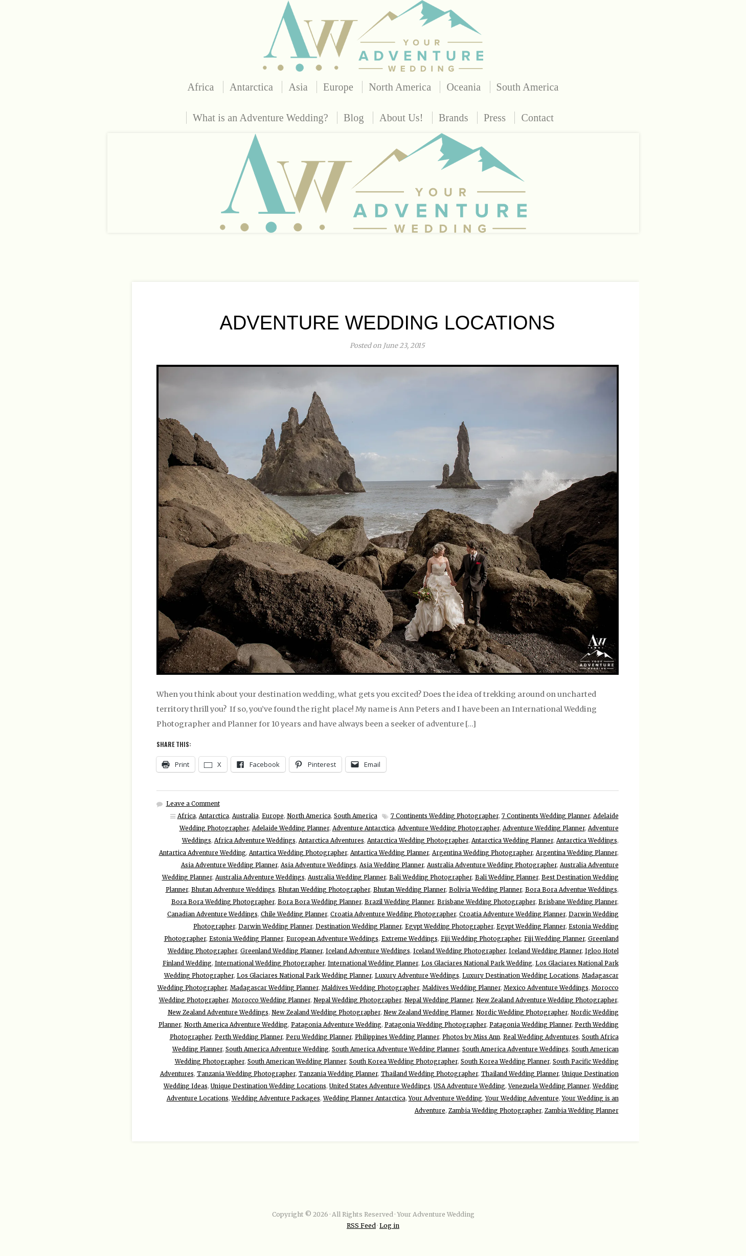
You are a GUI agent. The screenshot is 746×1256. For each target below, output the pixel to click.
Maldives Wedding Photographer (370, 987)
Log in (389, 1225)
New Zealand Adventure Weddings (218, 1012)
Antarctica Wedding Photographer (417, 840)
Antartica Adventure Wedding (202, 852)
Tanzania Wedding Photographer (246, 1073)
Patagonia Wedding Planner (530, 1024)
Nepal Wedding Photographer (357, 1000)
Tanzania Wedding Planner (338, 1073)
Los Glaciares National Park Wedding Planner (304, 975)
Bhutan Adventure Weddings (233, 889)
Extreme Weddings (409, 938)
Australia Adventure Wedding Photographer (492, 865)
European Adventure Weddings (332, 938)
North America (400, 87)
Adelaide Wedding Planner (290, 828)
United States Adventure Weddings (380, 1086)
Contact (537, 117)
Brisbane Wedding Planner (577, 902)
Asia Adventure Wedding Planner (229, 865)
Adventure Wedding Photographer (449, 828)
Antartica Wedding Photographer (298, 852)
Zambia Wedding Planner (582, 1110)
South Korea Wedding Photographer (403, 1061)
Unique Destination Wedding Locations (268, 1086)
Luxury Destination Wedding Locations (520, 975)
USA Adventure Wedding (469, 1086)
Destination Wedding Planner (358, 926)
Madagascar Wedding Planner (274, 987)
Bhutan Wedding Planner (409, 889)
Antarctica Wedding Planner (512, 840)
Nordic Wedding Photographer (522, 1012)
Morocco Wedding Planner (271, 1000)
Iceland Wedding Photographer (459, 951)
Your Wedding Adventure (522, 1098)
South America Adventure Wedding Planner (395, 1049)
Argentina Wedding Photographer (482, 852)
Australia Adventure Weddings (260, 877)
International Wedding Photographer (270, 963)
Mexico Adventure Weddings (546, 987)
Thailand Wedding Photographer (429, 1073)
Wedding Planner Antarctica (364, 1098)
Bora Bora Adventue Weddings (571, 889)
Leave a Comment (193, 803)
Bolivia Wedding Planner (485, 889)
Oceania (463, 87)
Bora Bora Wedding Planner (319, 902)
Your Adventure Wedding (445, 1098)
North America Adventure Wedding (236, 1024)
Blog (354, 117)
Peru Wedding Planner (319, 1037)
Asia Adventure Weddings (318, 865)
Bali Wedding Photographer (430, 877)
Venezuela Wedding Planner (549, 1086)
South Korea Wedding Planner (505, 1061)
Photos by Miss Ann (471, 1037)
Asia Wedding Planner (391, 865)
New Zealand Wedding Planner (428, 1012)
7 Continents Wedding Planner (546, 816)
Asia (297, 87)
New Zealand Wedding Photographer (326, 1012)
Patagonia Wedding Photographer (435, 1024)
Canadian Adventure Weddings (212, 914)
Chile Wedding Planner (294, 914)
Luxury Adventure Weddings (417, 975)
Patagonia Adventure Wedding (336, 1024)
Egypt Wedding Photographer (449, 926)
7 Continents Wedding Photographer (445, 816)
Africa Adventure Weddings (255, 840)
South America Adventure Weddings (515, 1049)
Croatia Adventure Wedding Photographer (393, 914)
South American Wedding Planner (296, 1061)
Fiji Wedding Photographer (481, 938)
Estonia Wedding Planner (246, 938)
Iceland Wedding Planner (545, 951)
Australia (245, 816)
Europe (338, 87)
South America (527, 87)
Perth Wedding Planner (249, 1037)
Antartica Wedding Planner (389, 852)
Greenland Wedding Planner (281, 951)
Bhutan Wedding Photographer (324, 889)
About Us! (401, 117)
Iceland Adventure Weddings (368, 951)
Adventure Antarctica (363, 828)
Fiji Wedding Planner (554, 938)
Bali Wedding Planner (506, 877)
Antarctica (251, 87)
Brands (453, 117)
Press (495, 117)
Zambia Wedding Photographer (494, 1110)
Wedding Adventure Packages (276, 1098)
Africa (200, 87)
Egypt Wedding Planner (531, 926)
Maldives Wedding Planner (461, 987)
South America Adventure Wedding (277, 1049)
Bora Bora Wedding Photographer (223, 902)
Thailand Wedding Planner (520, 1073)
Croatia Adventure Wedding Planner (512, 914)
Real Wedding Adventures (541, 1037)
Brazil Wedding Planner (399, 902)
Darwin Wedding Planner (275, 926)
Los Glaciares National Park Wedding (476, 963)
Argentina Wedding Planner (576, 852)
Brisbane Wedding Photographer (486, 902)
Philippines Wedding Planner (397, 1037)
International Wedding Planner (373, 963)
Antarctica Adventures (331, 840)
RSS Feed (361, 1225)
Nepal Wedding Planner (438, 1000)
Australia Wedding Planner (347, 877)
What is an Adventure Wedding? (260, 117)
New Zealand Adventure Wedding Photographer (546, 1000)
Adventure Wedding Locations (387, 323)
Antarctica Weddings (586, 840)
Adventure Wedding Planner (544, 828)
